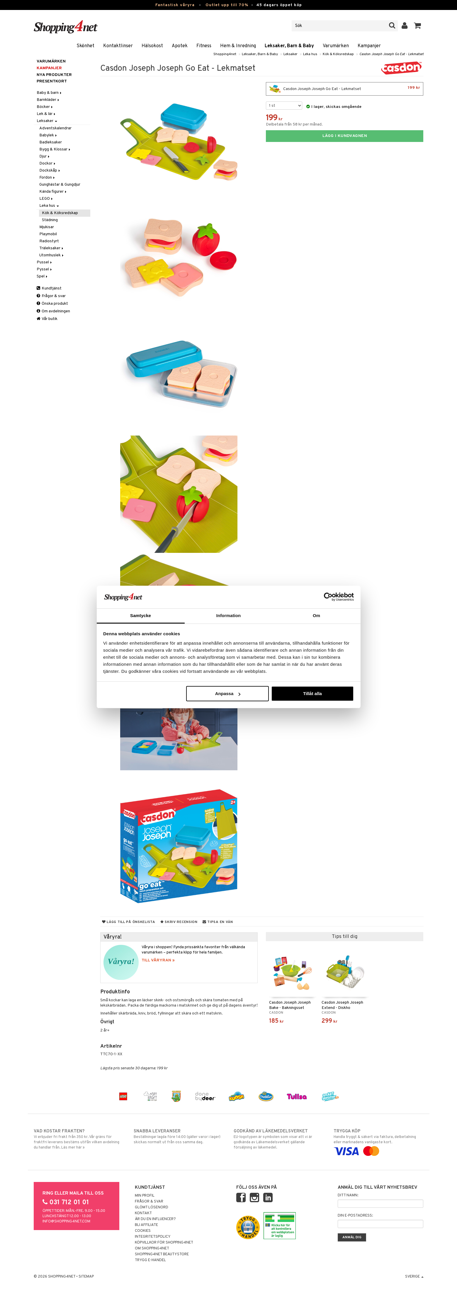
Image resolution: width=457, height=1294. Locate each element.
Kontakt (143, 1213)
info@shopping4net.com (66, 1221)
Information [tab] (228, 615)
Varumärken (336, 46)
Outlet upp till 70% (226, 5)
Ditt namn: (348, 1195)
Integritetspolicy (153, 1236)
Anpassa (228, 693)
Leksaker (290, 54)
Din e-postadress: (355, 1215)
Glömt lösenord (151, 1207)
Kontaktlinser (118, 46)
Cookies (143, 1231)
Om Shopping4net (152, 1248)
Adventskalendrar (55, 128)
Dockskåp (50, 170)
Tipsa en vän (218, 922)
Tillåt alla (312, 693)
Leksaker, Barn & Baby (289, 46)
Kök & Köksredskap (338, 54)
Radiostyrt (49, 241)
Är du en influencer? (155, 1219)
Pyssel (45, 269)
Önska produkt (52, 303)
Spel (42, 276)
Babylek (48, 135)
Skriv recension (179, 922)
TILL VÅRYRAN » (158, 960)
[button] (418, 25)
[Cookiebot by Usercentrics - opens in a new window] (328, 596)
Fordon (47, 177)
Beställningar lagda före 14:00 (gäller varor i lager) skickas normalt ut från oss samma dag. (179, 1136)
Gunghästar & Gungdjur (59, 184)
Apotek (180, 46)
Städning (50, 220)
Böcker (45, 106)
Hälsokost (152, 46)
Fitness (203, 46)
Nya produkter (54, 74)
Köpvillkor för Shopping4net (164, 1242)
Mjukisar (46, 227)
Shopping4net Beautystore (162, 1254)
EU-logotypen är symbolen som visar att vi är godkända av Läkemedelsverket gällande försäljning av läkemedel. (279, 1139)
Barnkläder (48, 99)
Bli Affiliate (146, 1225)
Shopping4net (224, 54)
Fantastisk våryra (175, 5)
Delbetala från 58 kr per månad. (294, 124)
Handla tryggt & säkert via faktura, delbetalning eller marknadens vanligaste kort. (379, 1141)
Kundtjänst (49, 288)
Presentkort (52, 81)
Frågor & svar (51, 296)
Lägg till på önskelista (128, 922)
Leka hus (310, 54)
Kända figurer (53, 191)
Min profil (144, 1195)
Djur (44, 156)
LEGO (46, 198)
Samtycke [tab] (140, 615)
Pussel (45, 262)
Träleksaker (51, 248)
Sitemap (86, 1276)
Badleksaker (50, 142)
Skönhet (85, 46)
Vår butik (47, 318)
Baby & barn (49, 92)
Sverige (414, 1276)
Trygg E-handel (150, 1260)
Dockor (47, 163)
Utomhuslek (51, 255)
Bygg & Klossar (55, 149)
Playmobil (48, 234)
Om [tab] (316, 615)
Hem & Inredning (238, 46)
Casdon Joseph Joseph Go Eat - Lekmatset (391, 54)
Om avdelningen (53, 311)
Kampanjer (369, 46)
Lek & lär (46, 113)
